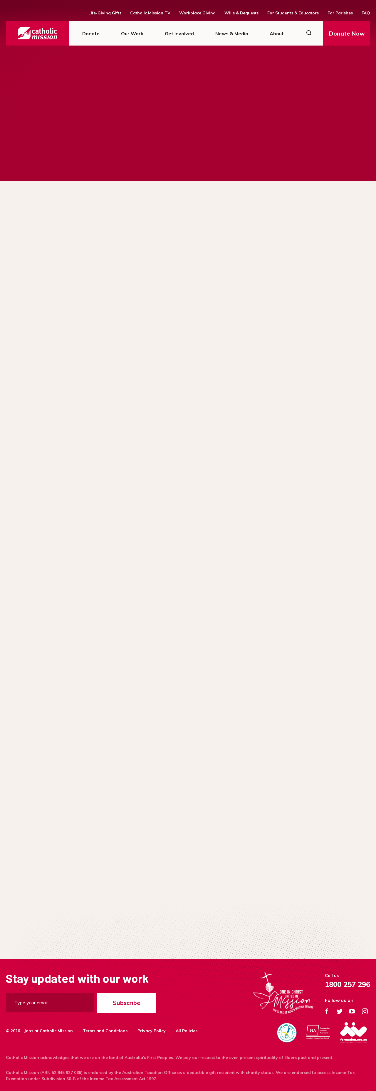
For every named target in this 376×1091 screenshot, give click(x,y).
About (277, 33)
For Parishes (340, 13)
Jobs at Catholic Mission (48, 1030)
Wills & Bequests (241, 13)
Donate (91, 33)
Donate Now (347, 33)
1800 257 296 (347, 984)
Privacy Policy (151, 1030)
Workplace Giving (197, 13)
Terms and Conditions (105, 1030)
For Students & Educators (293, 13)
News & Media (231, 33)
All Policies (186, 1030)
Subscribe (126, 1002)
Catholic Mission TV (150, 13)
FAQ (366, 13)
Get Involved (179, 33)
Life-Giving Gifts (104, 13)
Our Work (132, 33)
